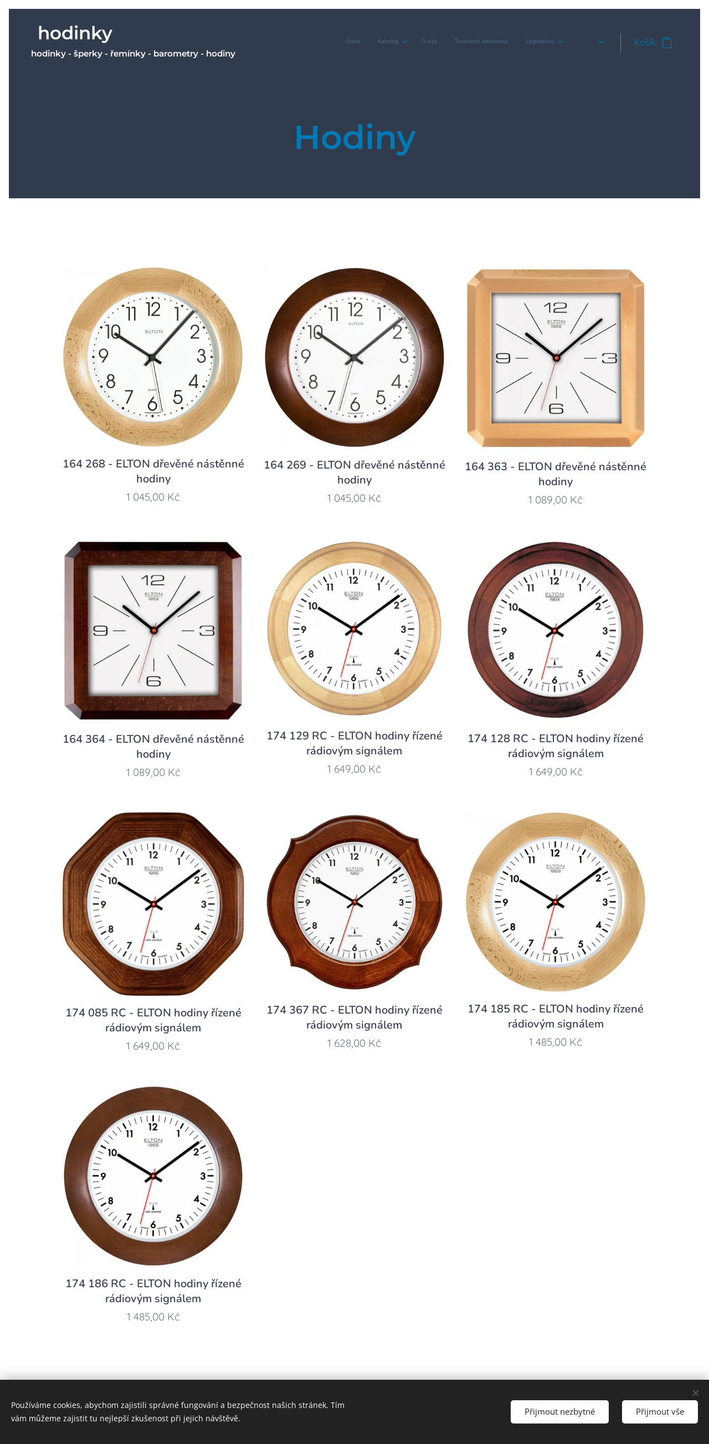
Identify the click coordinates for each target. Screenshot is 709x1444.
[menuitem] (480, 42)
